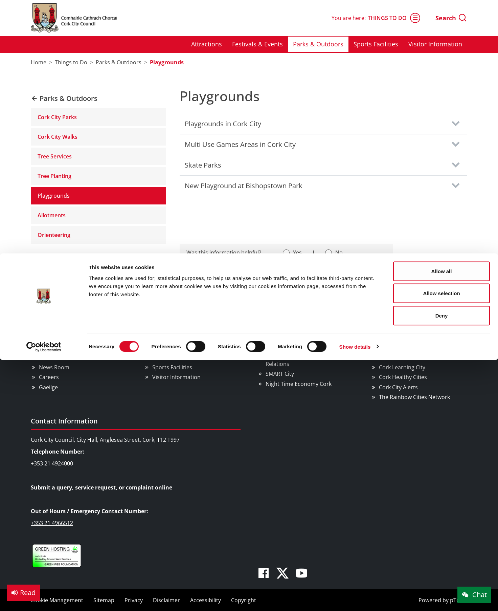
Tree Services (55, 156)
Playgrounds (54, 195)
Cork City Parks (57, 117)
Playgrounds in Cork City (223, 123)
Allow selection (441, 40)
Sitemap (103, 600)
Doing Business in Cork (295, 319)
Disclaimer (166, 600)
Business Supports (289, 338)
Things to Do (164, 319)
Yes (297, 252)
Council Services (58, 319)
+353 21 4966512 (52, 523)
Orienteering (54, 235)
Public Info (52, 357)
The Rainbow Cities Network (414, 397)
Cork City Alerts (398, 387)
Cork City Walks (57, 136)
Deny (441, 62)
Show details (355, 93)
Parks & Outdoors (175, 357)
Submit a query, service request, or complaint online (101, 487)
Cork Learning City (402, 367)
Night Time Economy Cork (299, 384)
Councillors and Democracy (74, 347)
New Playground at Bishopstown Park (243, 185)
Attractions (166, 338)
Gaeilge (48, 387)
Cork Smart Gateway (405, 347)
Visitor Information (176, 377)
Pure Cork (391, 357)
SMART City (280, 373)
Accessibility (205, 600)
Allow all (441, 18)
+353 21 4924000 (52, 463)
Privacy (133, 600)
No (339, 252)
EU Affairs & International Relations (298, 361)
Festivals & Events (175, 347)
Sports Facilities (172, 367)
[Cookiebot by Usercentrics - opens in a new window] (43, 93)
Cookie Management (57, 600)
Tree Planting (54, 176)
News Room (54, 367)
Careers (49, 377)
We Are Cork (394, 338)
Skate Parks (203, 165)
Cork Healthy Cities (403, 377)
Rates (273, 347)
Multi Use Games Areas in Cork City (240, 144)
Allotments (52, 215)
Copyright (243, 600)
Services (49, 338)
